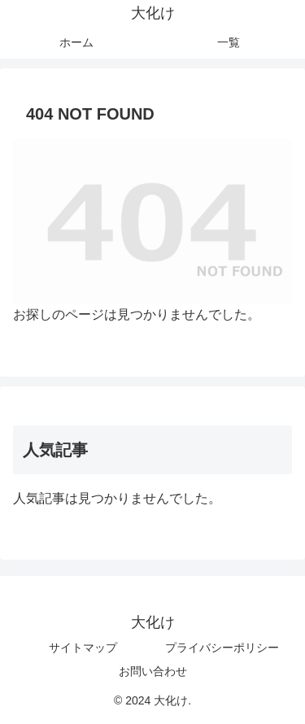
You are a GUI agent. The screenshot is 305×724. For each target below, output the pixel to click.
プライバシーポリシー (222, 647)
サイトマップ (83, 647)
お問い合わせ (153, 671)
